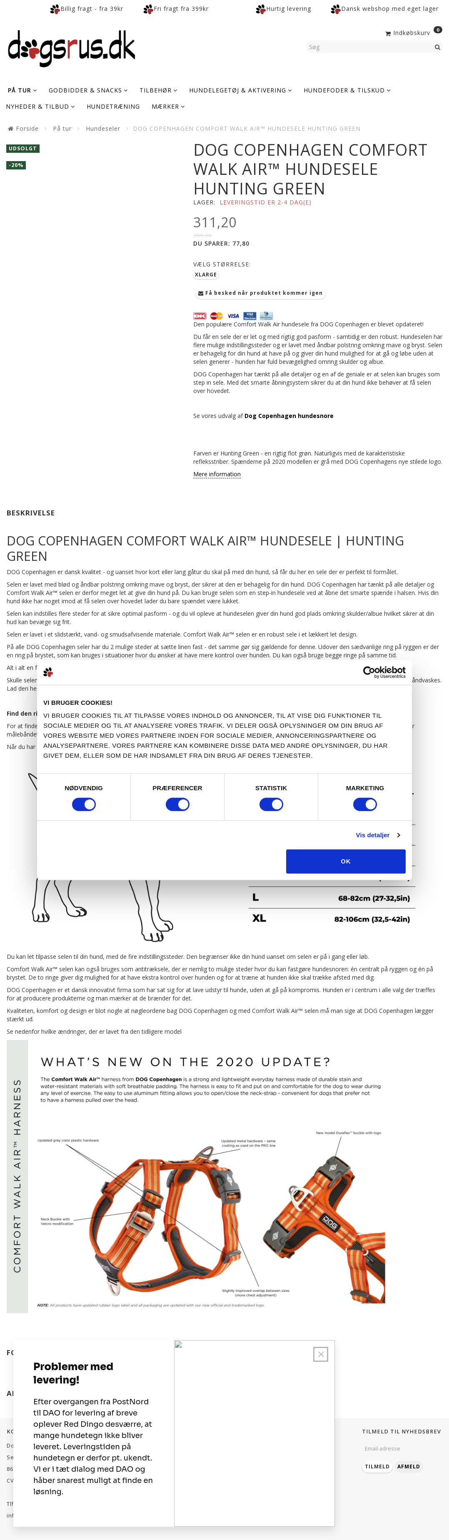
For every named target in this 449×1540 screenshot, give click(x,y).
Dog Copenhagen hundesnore (289, 416)
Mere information (217, 474)
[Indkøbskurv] (413, 32)
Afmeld (408, 1466)
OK (346, 861)
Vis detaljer (373, 834)
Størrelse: (222, 264)
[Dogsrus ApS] (71, 47)
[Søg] (438, 46)
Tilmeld (377, 1466)
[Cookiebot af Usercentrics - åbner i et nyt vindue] (369, 672)
